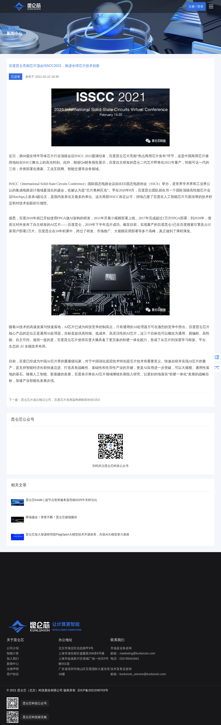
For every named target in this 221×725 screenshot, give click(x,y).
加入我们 (13, 658)
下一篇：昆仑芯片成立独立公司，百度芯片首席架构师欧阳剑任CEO (54, 399)
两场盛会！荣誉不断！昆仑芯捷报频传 (51, 517)
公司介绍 (13, 648)
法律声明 (13, 669)
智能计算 (13, 653)
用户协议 (13, 674)
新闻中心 (13, 663)
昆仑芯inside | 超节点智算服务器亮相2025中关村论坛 (61, 500)
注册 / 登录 (196, 6)
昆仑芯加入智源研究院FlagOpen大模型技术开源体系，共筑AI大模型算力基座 (77, 534)
